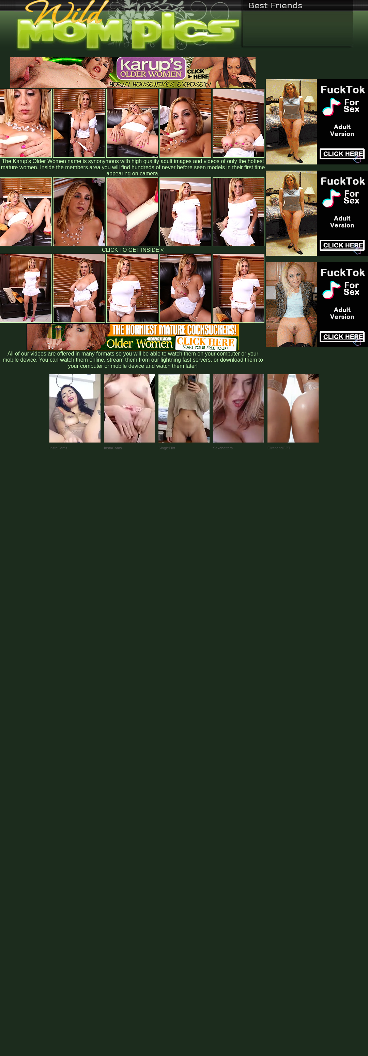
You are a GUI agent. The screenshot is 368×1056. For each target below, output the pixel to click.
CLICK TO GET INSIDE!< (133, 250)
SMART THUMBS (196, 913)
